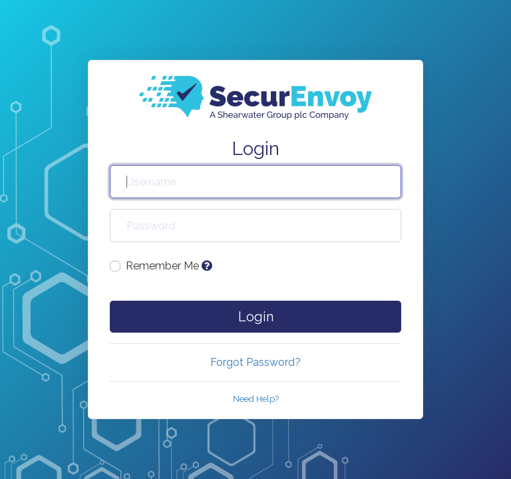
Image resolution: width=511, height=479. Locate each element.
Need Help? (256, 399)
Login (255, 317)
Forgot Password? (255, 362)
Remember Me (169, 265)
